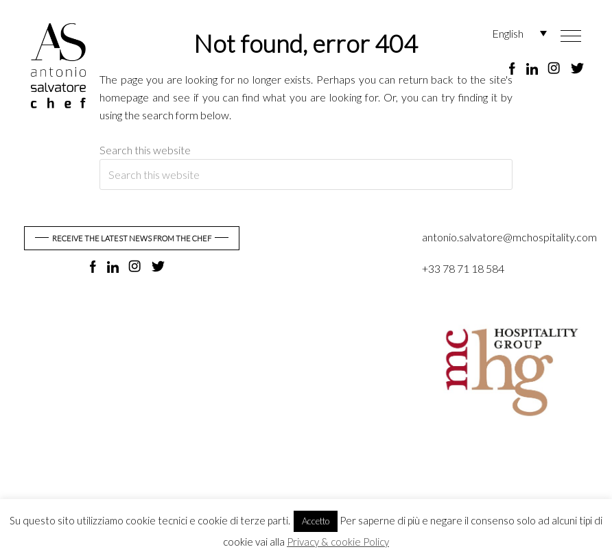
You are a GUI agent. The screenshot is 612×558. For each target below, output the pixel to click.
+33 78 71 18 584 (463, 268)
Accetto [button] (315, 520)
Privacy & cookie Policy (338, 541)
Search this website (145, 149)
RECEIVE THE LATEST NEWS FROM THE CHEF (131, 238)
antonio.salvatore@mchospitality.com (509, 236)
